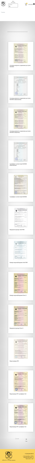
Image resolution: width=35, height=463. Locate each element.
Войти (13, 1)
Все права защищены (11, 460)
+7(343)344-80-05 (29, 453)
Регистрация (13, 2)
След (26, 441)
